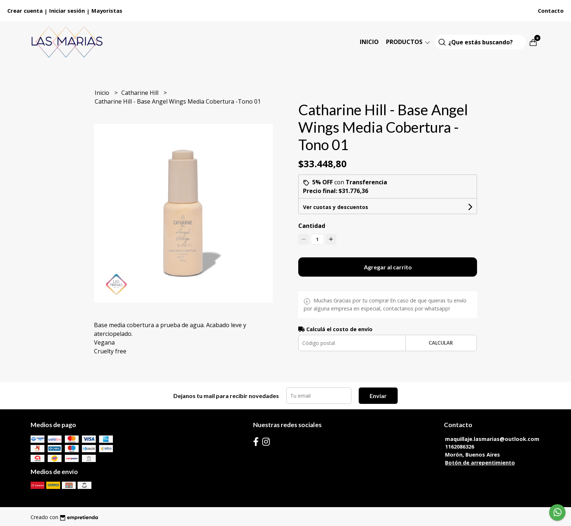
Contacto (551, 10)
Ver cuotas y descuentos (335, 207)
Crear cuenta (25, 10)
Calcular (441, 343)
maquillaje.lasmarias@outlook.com (492, 438)
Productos (408, 42)
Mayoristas (106, 10)
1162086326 (459, 446)
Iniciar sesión (67, 10)
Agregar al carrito (388, 267)
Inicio (369, 42)
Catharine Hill (140, 93)
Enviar (378, 395)
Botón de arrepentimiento (480, 462)
